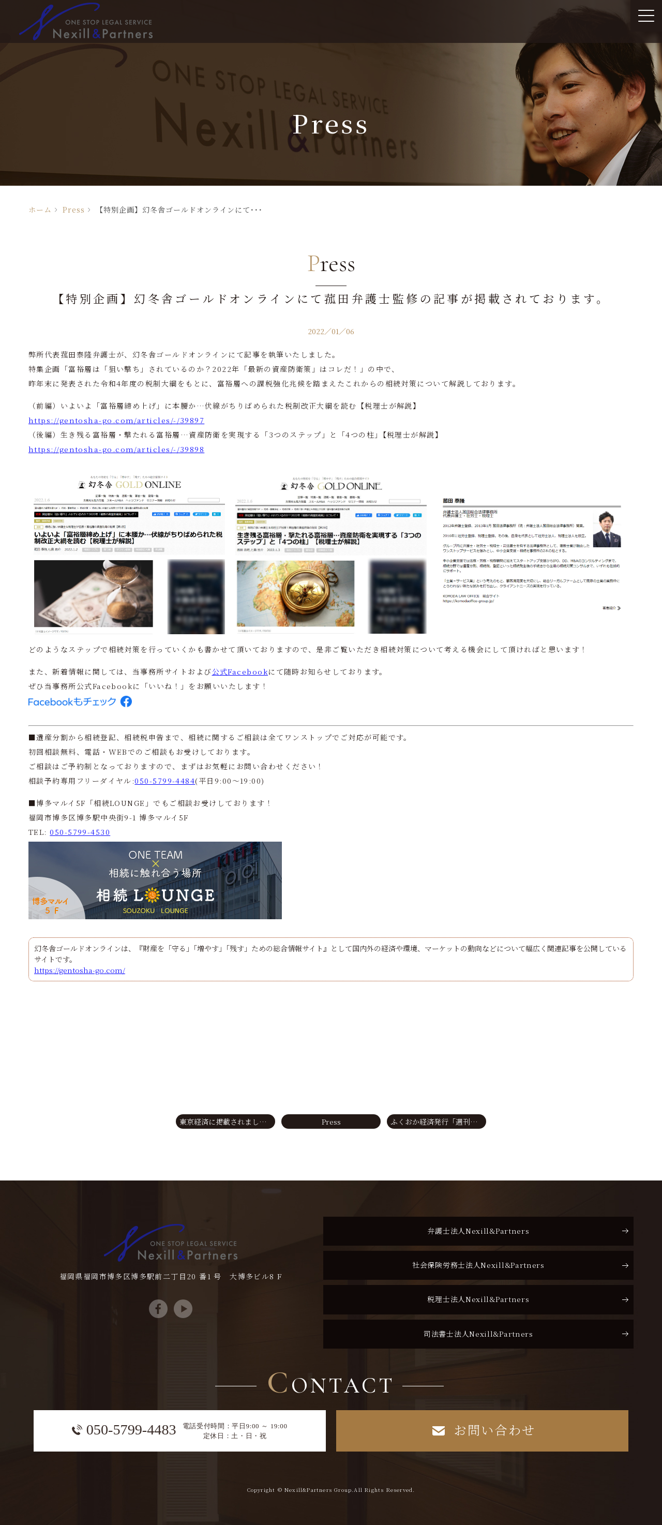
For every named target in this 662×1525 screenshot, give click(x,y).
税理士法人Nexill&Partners (478, 1299)
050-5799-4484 (164, 780)
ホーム (40, 209)
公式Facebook (240, 671)
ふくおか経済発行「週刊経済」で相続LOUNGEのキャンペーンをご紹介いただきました (438, 1121)
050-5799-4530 (80, 832)
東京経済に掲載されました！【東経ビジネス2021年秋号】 (227, 1121)
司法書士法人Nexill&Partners (478, 1333)
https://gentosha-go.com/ (79, 970)
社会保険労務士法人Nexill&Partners (478, 1265)
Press (74, 209)
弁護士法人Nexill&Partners (478, 1230)
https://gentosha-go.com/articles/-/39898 (116, 449)
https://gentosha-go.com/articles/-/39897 (116, 420)
